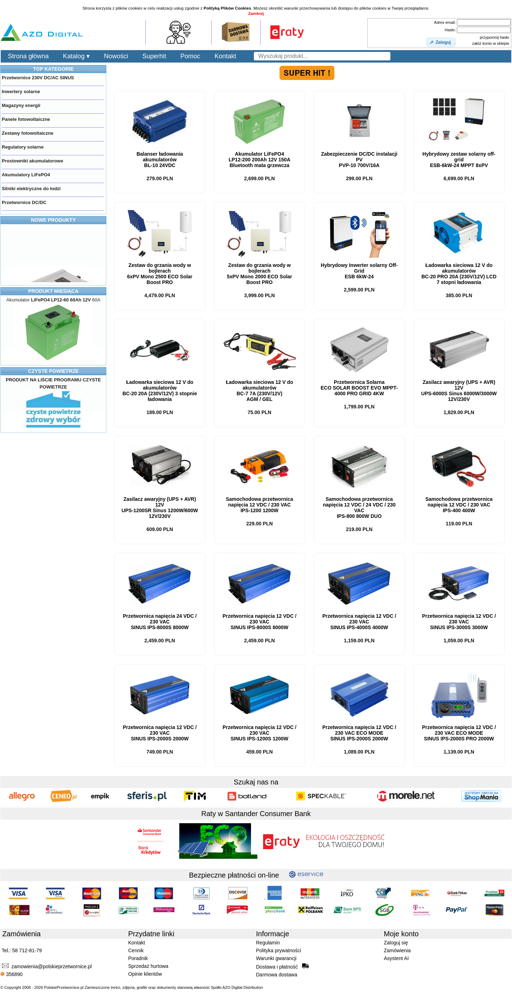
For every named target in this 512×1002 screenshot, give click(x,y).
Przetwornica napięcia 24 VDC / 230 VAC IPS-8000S (160, 621)
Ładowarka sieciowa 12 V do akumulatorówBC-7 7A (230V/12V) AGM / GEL (259, 390)
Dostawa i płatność (282, 966)
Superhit (154, 56)
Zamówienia (397, 950)
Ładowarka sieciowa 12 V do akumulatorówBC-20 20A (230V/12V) (159, 390)
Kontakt (225, 56)
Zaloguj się (396, 942)
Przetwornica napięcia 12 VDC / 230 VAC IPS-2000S (160, 732)
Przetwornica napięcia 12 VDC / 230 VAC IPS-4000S (359, 621)
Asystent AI (396, 958)
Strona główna (28, 56)
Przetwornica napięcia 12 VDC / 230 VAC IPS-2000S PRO (459, 732)
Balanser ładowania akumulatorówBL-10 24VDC (160, 159)
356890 (11, 974)
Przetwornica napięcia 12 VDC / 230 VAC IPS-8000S (260, 621)
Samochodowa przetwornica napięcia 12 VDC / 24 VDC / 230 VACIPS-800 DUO (359, 507)
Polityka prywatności (278, 950)
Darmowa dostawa (276, 974)
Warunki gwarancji (276, 958)
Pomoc (190, 56)
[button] (440, 42)
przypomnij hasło (494, 37)
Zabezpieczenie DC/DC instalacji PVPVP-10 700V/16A (359, 159)
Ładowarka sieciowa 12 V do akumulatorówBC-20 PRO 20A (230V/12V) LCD (458, 273)
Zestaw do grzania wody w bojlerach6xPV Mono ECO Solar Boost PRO (159, 273)
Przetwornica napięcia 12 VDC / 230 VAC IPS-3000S (459, 621)
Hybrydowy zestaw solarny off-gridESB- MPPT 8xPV (458, 159)
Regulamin (268, 942)
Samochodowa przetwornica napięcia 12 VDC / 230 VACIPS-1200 (259, 504)
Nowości (116, 56)
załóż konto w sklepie (490, 43)
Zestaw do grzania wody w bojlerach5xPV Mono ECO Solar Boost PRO (259, 273)
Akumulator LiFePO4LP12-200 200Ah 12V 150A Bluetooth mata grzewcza (259, 159)
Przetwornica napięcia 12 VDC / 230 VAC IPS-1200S (260, 732)
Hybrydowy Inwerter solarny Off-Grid (359, 270)
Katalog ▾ (76, 56)
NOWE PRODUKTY (53, 220)
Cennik (136, 950)
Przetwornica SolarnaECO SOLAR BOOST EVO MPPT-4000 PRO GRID (359, 387)
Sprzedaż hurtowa (148, 966)
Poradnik (138, 958)
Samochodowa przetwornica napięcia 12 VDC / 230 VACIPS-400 (458, 504)
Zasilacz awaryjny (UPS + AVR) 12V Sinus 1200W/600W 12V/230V (160, 507)
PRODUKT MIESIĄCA (53, 291)
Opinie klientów (145, 974)
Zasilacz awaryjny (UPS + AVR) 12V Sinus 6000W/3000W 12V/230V (459, 390)
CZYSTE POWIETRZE (53, 371)
